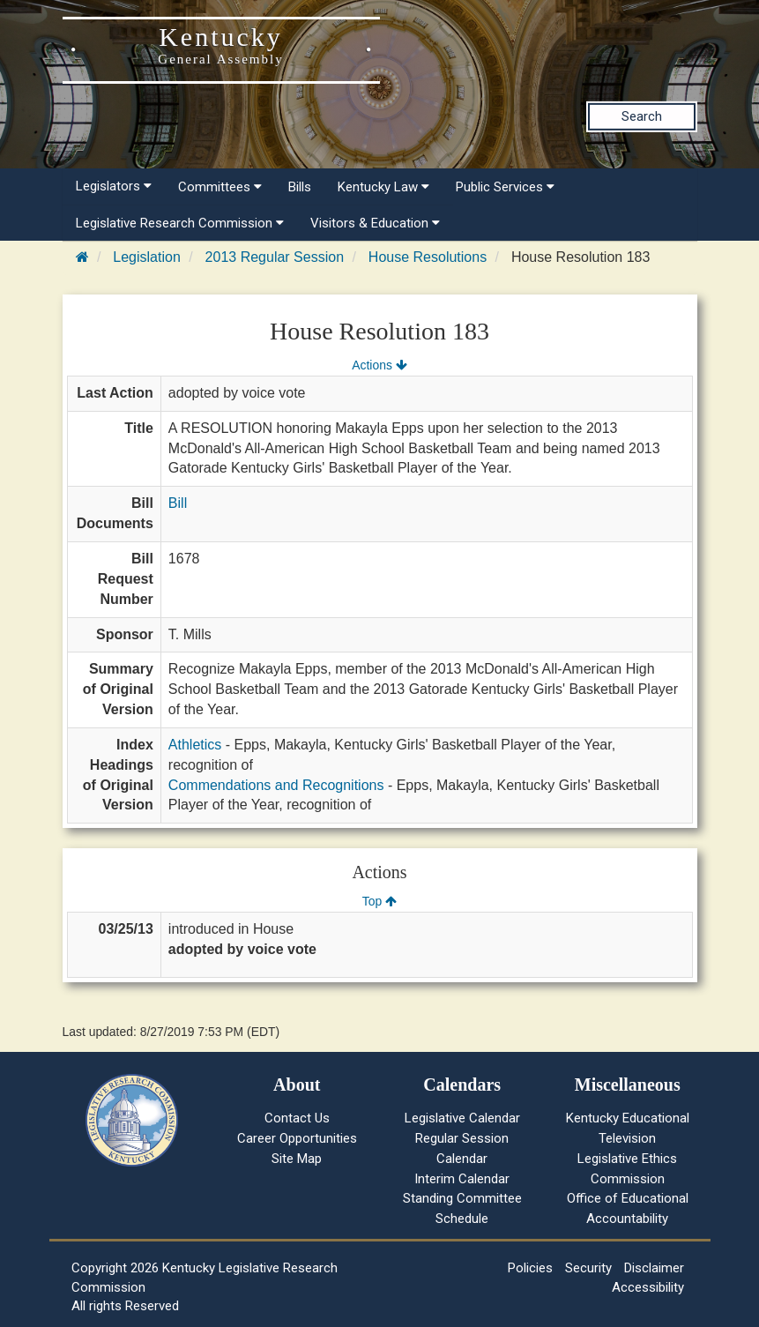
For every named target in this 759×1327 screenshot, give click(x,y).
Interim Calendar (462, 1179)
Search (641, 116)
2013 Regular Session (274, 257)
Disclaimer (654, 1268)
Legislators (114, 186)
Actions (379, 365)
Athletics (194, 744)
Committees (220, 187)
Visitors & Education (375, 223)
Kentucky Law (383, 187)
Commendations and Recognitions (276, 785)
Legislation (147, 257)
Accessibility (648, 1287)
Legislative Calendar (462, 1118)
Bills (299, 187)
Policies (530, 1268)
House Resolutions (427, 257)
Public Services (505, 187)
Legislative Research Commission (180, 223)
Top (379, 901)
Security (588, 1268)
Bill (177, 503)
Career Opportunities (297, 1138)
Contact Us (297, 1118)
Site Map (297, 1159)
